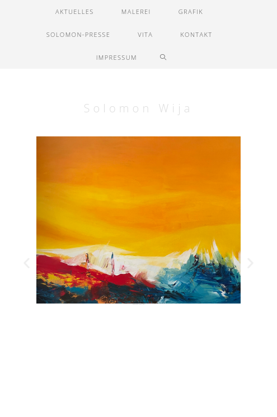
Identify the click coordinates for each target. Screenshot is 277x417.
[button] (27, 263)
